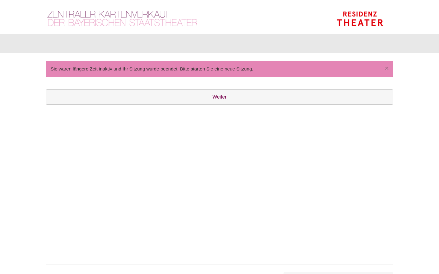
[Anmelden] (326, 45)
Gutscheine (122, 44)
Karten (61, 44)
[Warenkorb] (369, 45)
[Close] (387, 71)
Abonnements (163, 44)
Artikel (88, 44)
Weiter (219, 100)
